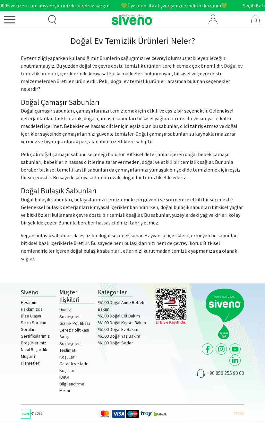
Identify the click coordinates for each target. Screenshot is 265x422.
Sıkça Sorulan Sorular (33, 326)
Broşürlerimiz (33, 343)
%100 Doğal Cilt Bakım (119, 316)
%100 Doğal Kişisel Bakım (122, 322)
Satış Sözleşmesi (70, 340)
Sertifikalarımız (35, 336)
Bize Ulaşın (31, 316)
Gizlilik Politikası (74, 323)
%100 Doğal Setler (115, 343)
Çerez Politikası (74, 330)
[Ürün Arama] (52, 19)
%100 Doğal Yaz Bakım (119, 336)
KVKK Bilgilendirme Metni (71, 383)
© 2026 (31, 413)
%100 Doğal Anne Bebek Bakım (121, 306)
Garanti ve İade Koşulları (74, 367)
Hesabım (29, 302)
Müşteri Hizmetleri (30, 359)
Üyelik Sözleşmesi (70, 313)
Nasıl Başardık (34, 349)
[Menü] (20, 21)
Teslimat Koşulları (67, 353)
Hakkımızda (32, 309)
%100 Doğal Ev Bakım (118, 329)
